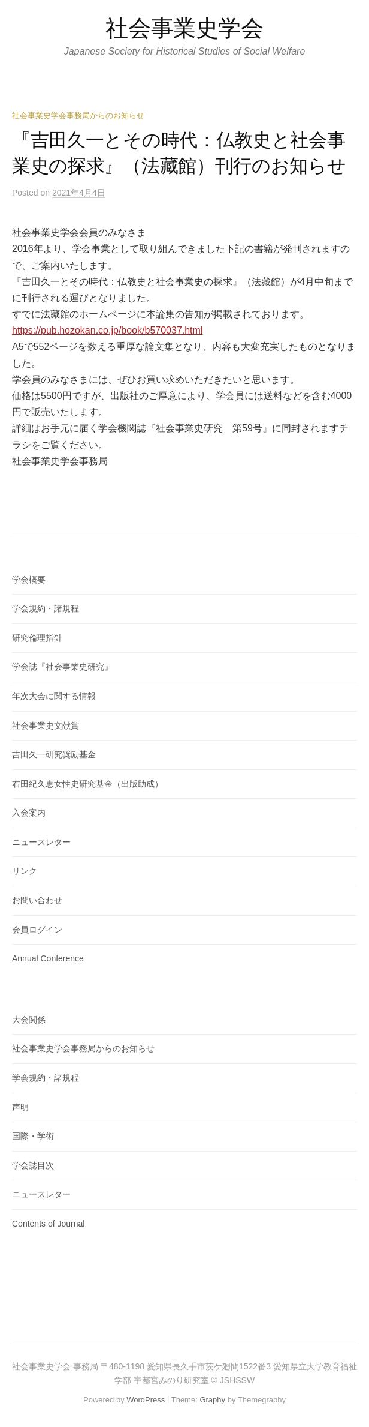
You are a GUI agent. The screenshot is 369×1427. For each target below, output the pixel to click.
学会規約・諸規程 (45, 608)
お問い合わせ (37, 900)
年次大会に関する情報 (54, 696)
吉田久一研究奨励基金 (54, 754)
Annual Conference (48, 958)
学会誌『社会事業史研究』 (62, 666)
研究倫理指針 (37, 638)
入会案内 (29, 812)
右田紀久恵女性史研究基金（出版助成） (87, 784)
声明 (20, 1107)
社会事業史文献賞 (45, 725)
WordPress (145, 1399)
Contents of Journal (48, 1223)
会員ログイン (37, 929)
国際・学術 (33, 1136)
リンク (24, 871)
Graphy (212, 1399)
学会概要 (29, 579)
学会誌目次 (33, 1165)
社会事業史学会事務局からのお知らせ (78, 115)
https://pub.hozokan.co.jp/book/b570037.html (107, 330)
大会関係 (29, 1019)
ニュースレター (41, 842)
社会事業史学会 (184, 28)
